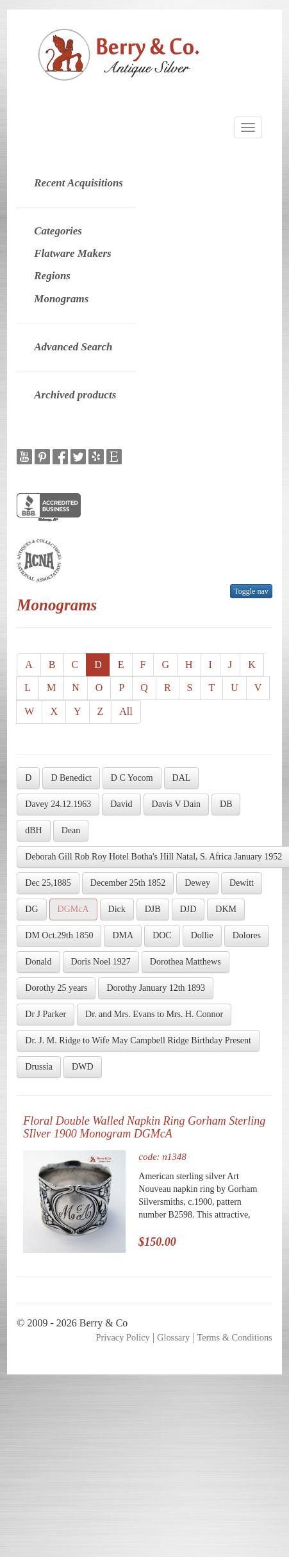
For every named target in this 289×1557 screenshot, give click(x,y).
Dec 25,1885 (48, 883)
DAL (181, 778)
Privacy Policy (122, 1337)
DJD (188, 909)
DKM (225, 909)
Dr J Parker (45, 1014)
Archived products (75, 395)
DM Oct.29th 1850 (59, 935)
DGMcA (73, 909)
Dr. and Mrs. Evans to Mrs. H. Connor (154, 1014)
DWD (82, 1067)
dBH (33, 830)
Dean (71, 830)
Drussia (39, 1067)
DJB (153, 909)
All (125, 711)
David (121, 804)
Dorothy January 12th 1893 (155, 988)
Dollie (202, 935)
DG (31, 909)
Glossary (173, 1337)
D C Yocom (132, 778)
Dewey (197, 883)
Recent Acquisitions (78, 183)
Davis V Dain (176, 804)
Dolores (247, 935)
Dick (117, 909)
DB (226, 804)
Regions (52, 276)
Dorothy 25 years (56, 988)
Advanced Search (73, 347)
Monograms (61, 299)
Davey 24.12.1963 (58, 804)
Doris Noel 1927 (101, 961)
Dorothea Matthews (185, 961)
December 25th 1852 (127, 883)
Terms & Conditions (234, 1337)
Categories (58, 231)
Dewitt (241, 883)
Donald (38, 961)
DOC (162, 935)
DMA (122, 935)
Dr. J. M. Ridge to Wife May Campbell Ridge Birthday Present (138, 1040)
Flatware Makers (72, 253)
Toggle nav (251, 591)
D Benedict (71, 778)
